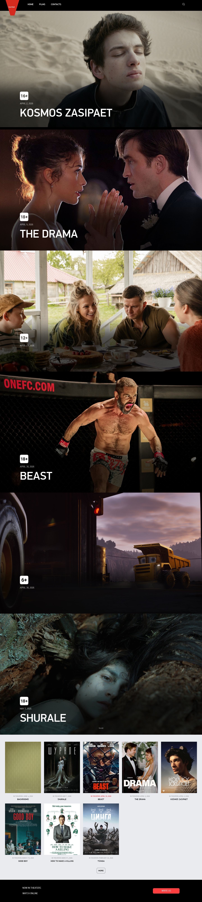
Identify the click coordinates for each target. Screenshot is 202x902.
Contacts (56, 4)
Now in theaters (31, 888)
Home (30, 4)
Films (42, 4)
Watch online (30, 893)
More (101, 870)
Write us (166, 891)
